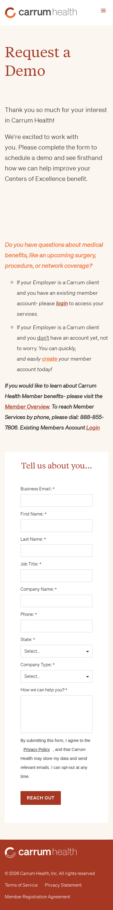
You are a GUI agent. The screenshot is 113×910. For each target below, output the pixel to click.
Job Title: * (56, 564)
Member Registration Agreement (37, 897)
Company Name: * (56, 589)
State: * (56, 639)
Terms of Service (21, 885)
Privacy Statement (63, 885)
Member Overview (27, 406)
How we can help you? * (56, 690)
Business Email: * (56, 489)
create (49, 358)
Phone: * (56, 614)
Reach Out (41, 798)
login (62, 303)
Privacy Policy (37, 749)
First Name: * (56, 514)
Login (93, 427)
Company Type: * (56, 664)
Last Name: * (56, 539)
